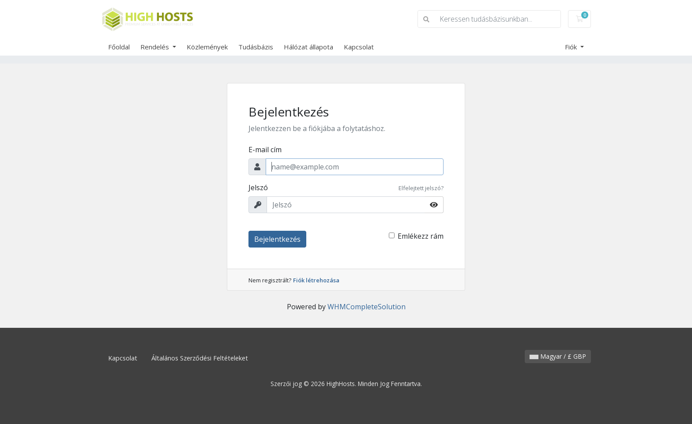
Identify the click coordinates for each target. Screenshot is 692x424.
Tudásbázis (255, 46)
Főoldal (119, 46)
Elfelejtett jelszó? (421, 188)
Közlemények (207, 46)
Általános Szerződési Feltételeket (199, 358)
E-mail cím (265, 149)
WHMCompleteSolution (366, 306)
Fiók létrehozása (316, 280)
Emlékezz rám (421, 236)
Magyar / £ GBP (558, 356)
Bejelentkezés (277, 239)
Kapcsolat (359, 46)
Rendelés (155, 46)
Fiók (572, 46)
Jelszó (258, 187)
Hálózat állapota (308, 46)
